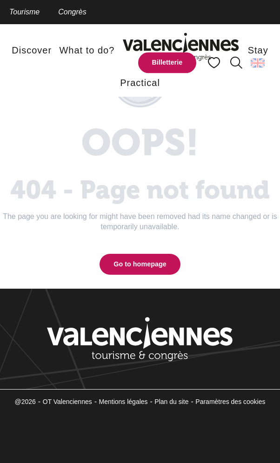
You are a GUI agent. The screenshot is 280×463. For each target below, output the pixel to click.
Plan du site (171, 401)
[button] (236, 63)
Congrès (72, 12)
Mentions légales (123, 401)
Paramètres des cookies (230, 401)
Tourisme (24, 12)
